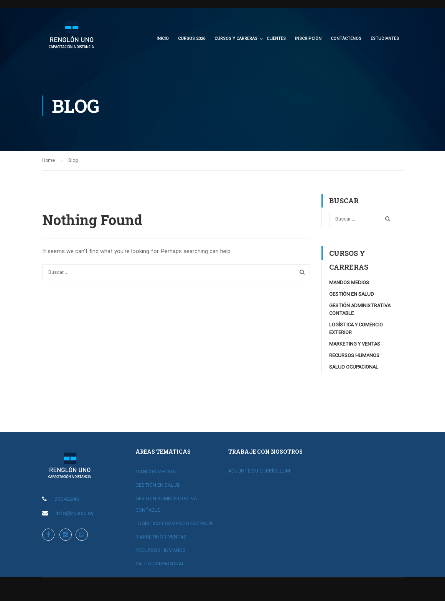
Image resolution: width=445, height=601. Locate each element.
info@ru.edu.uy (75, 513)
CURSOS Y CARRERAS (235, 38)
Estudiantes (385, 38)
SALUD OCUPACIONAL (353, 368)
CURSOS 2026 (191, 38)
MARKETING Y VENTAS (354, 345)
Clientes (276, 38)
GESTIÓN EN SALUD (351, 295)
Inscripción (308, 38)
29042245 (66, 499)
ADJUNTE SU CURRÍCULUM (259, 471)
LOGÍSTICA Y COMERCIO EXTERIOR (174, 523)
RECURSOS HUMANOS (354, 356)
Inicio (163, 38)
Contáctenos (346, 38)
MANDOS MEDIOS (349, 284)
